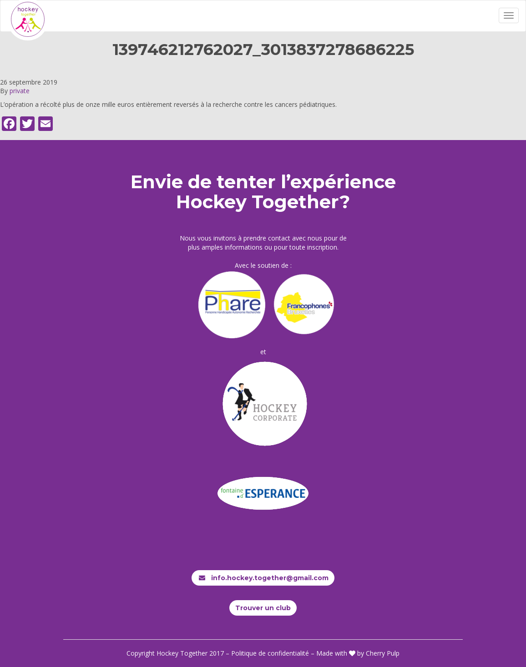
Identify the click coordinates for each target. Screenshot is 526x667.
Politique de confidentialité (270, 653)
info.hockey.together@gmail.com (263, 578)
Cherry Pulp (383, 653)
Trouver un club (263, 608)
